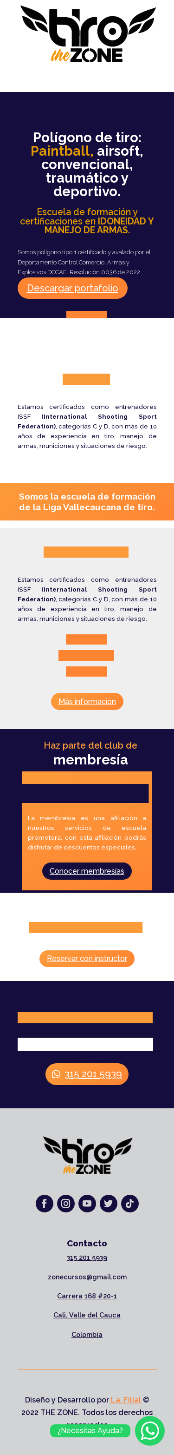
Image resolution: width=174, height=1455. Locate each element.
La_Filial (125, 1400)
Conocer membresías (87, 871)
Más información (87, 701)
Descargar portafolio (72, 288)
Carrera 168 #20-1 (87, 1296)
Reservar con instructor (87, 958)
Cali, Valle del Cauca (87, 1315)
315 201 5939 (93, 1074)
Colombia (87, 1334)
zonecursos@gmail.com (87, 1277)
